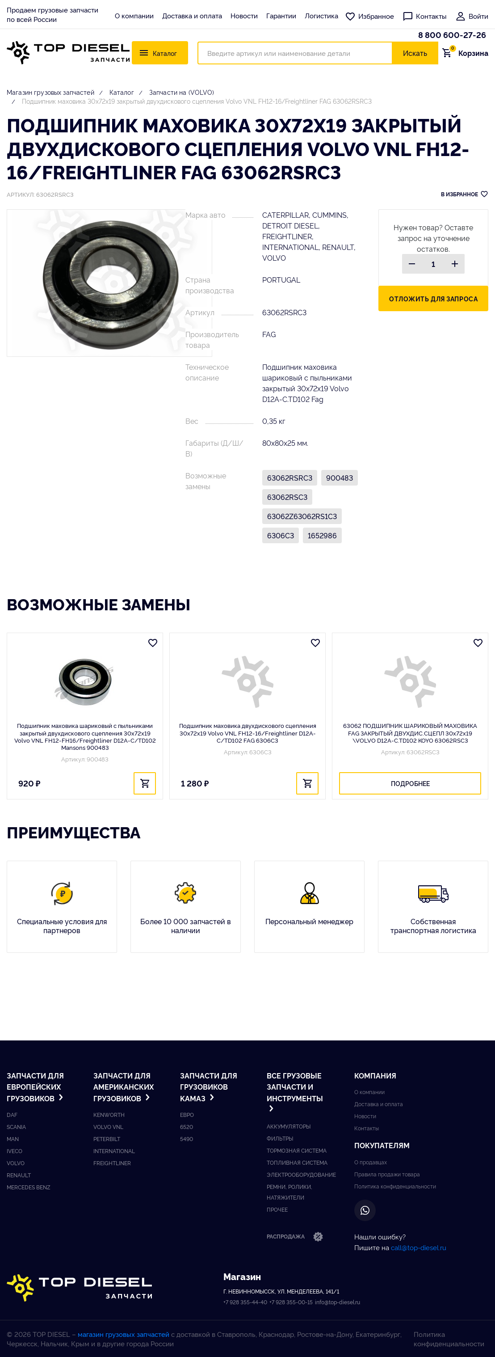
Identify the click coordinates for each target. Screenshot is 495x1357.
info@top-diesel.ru (337, 1301)
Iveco (14, 1150)
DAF (12, 1114)
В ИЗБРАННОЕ (464, 194)
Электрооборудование (301, 1174)
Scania (16, 1126)
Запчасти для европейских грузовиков (36, 1086)
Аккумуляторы (288, 1126)
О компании (134, 15)
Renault (19, 1175)
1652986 (322, 535)
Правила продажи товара (387, 1174)
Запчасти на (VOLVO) (181, 92)
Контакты (425, 16)
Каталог (121, 92)
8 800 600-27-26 (452, 34)
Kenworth (109, 1114)
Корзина (467, 53)
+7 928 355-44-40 (245, 1301)
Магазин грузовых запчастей (50, 92)
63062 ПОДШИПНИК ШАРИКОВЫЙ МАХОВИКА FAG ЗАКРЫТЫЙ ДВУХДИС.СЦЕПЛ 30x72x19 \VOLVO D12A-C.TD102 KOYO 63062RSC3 (410, 733)
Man (13, 1138)
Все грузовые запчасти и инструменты (295, 1091)
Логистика (321, 15)
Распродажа (295, 1237)
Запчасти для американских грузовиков (123, 1086)
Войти (471, 16)
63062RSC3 (287, 497)
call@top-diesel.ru (418, 1247)
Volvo (16, 1163)
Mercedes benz (28, 1187)
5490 (186, 1138)
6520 (186, 1126)
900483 (339, 477)
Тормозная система (297, 1150)
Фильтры (280, 1138)
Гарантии (281, 15)
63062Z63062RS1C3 (302, 516)
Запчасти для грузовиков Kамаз (208, 1086)
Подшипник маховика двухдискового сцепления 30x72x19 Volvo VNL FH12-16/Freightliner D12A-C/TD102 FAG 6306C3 (247, 733)
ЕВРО (187, 1114)
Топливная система (297, 1162)
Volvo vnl (108, 1126)
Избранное (369, 16)
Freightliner (112, 1163)
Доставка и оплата (192, 15)
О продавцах (370, 1162)
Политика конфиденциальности (395, 1186)
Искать (415, 53)
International (114, 1150)
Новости (244, 15)
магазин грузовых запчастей (123, 1334)
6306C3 (280, 535)
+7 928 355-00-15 (291, 1301)
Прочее (277, 1209)
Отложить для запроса (433, 298)
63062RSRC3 (289, 477)
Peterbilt (106, 1138)
